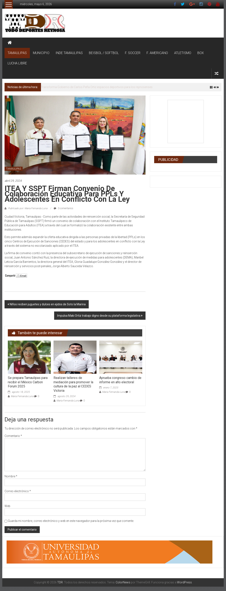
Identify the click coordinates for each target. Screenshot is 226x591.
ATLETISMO (182, 53)
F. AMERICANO (157, 53)
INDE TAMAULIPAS (69, 53)
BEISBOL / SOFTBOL (104, 53)
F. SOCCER (132, 53)
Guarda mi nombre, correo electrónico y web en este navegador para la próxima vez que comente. (71, 521)
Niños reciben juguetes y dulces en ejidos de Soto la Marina (48, 304)
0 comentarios (63, 208)
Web (7, 506)
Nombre (11, 476)
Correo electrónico (18, 491)
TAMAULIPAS (17, 53)
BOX (200, 53)
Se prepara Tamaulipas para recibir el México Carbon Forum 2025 (28, 382)
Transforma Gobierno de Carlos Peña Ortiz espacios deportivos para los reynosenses (97, 87)
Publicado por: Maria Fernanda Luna (27, 208)
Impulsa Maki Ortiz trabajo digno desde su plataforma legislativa (98, 315)
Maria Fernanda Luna (22, 396)
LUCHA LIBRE (17, 63)
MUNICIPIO (41, 53)
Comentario (13, 436)
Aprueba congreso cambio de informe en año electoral (120, 380)
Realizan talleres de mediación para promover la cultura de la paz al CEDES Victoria (73, 384)
